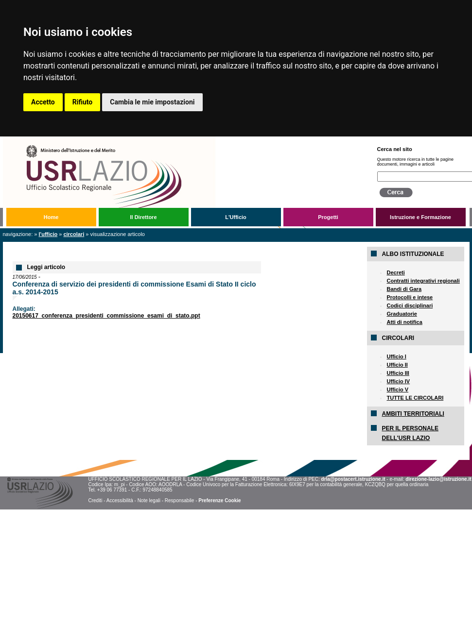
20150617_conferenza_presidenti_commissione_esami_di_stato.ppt (106, 315)
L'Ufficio (235, 217)
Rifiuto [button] (82, 102)
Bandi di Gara (403, 289)
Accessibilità (119, 500)
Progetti (328, 217)
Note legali (149, 500)
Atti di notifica (404, 322)
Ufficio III (397, 373)
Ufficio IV (398, 381)
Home (51, 217)
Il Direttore (143, 217)
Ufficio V (397, 389)
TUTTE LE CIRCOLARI (414, 398)
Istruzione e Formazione (420, 217)
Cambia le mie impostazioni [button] (152, 102)
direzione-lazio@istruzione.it (438, 479)
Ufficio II (396, 365)
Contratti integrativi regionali (422, 281)
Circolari (73, 234)
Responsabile (179, 500)
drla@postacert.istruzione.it (353, 479)
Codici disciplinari (409, 305)
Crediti (95, 500)
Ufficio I (396, 356)
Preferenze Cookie (219, 500)
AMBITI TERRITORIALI (413, 413)
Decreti (395, 272)
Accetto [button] (43, 102)
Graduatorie (401, 314)
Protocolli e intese (409, 297)
